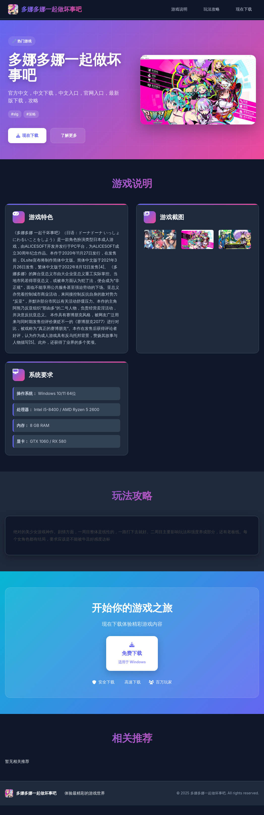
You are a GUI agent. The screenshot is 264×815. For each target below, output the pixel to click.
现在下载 (244, 9)
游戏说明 (179, 9)
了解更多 (69, 135)
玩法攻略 (211, 9)
